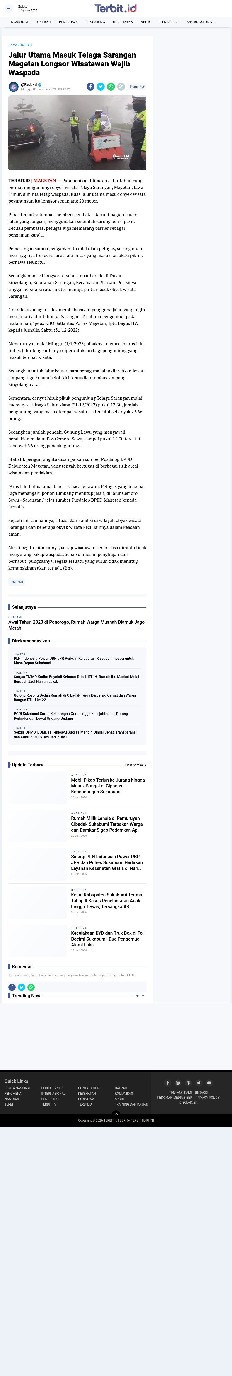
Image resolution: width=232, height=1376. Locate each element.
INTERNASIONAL (200, 21)
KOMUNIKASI (124, 1093)
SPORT (146, 21)
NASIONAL (20, 21)
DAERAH (44, 21)
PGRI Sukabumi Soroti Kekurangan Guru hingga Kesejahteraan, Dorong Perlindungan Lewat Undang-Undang (71, 716)
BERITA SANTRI (52, 1088)
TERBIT (10, 1104)
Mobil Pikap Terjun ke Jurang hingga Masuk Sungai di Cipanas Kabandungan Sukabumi (108, 785)
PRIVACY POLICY (207, 1097)
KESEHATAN (123, 21)
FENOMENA (95, 21)
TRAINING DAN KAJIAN (131, 1104)
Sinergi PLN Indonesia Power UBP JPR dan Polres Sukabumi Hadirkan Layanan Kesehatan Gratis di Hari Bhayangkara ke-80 (107, 862)
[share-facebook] (90, 87)
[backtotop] (116, 1115)
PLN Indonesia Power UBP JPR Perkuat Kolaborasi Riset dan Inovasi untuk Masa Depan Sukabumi (74, 660)
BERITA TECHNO (90, 1088)
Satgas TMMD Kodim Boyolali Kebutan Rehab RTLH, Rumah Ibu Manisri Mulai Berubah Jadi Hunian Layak (76, 679)
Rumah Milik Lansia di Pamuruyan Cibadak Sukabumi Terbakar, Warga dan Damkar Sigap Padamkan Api (107, 824)
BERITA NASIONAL (18, 1088)
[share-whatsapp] (111, 87)
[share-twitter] (101, 87)
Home (12, 45)
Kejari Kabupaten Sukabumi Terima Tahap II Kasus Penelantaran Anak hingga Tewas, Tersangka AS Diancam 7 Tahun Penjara (106, 901)
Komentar (137, 86)
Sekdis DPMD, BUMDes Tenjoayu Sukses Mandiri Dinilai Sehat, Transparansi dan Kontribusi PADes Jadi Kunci (75, 734)
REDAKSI (201, 1092)
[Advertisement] (192, 64)
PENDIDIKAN (50, 1099)
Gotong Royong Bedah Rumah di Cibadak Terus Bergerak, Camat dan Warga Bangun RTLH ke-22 (75, 697)
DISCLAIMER (188, 1102)
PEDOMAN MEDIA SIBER (174, 1097)
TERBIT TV (169, 21)
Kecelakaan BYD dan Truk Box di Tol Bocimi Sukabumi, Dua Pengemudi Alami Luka (107, 939)
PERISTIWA (68, 21)
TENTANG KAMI (180, 1092)
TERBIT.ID (85, 1104)
